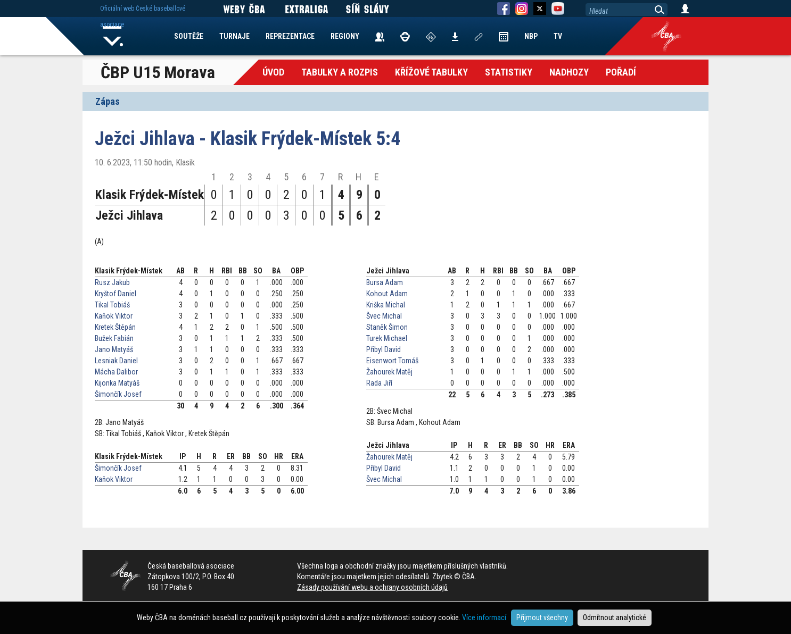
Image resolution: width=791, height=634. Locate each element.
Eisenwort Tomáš (392, 360)
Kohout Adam (387, 293)
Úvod (273, 72)
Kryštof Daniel (115, 293)
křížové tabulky (431, 72)
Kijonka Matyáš (117, 383)
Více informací (484, 617)
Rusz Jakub (112, 282)
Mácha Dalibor (116, 372)
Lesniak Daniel (116, 360)
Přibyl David (383, 349)
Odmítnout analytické (614, 617)
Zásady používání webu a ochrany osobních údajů (372, 587)
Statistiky (508, 72)
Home (112, 36)
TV (558, 36)
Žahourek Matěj (389, 372)
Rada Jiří (379, 383)
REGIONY (345, 36)
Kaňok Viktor (114, 316)
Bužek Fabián (114, 338)
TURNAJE (234, 36)
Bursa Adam (384, 282)
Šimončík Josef (118, 394)
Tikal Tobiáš (112, 305)
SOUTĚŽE (188, 36)
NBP (531, 36)
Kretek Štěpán (115, 327)
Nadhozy (569, 72)
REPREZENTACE (290, 36)
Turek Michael (386, 338)
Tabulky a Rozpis (339, 72)
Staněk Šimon (387, 327)
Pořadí (621, 72)
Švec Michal (384, 316)
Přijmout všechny (542, 617)
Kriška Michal (385, 305)
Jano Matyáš (114, 349)
